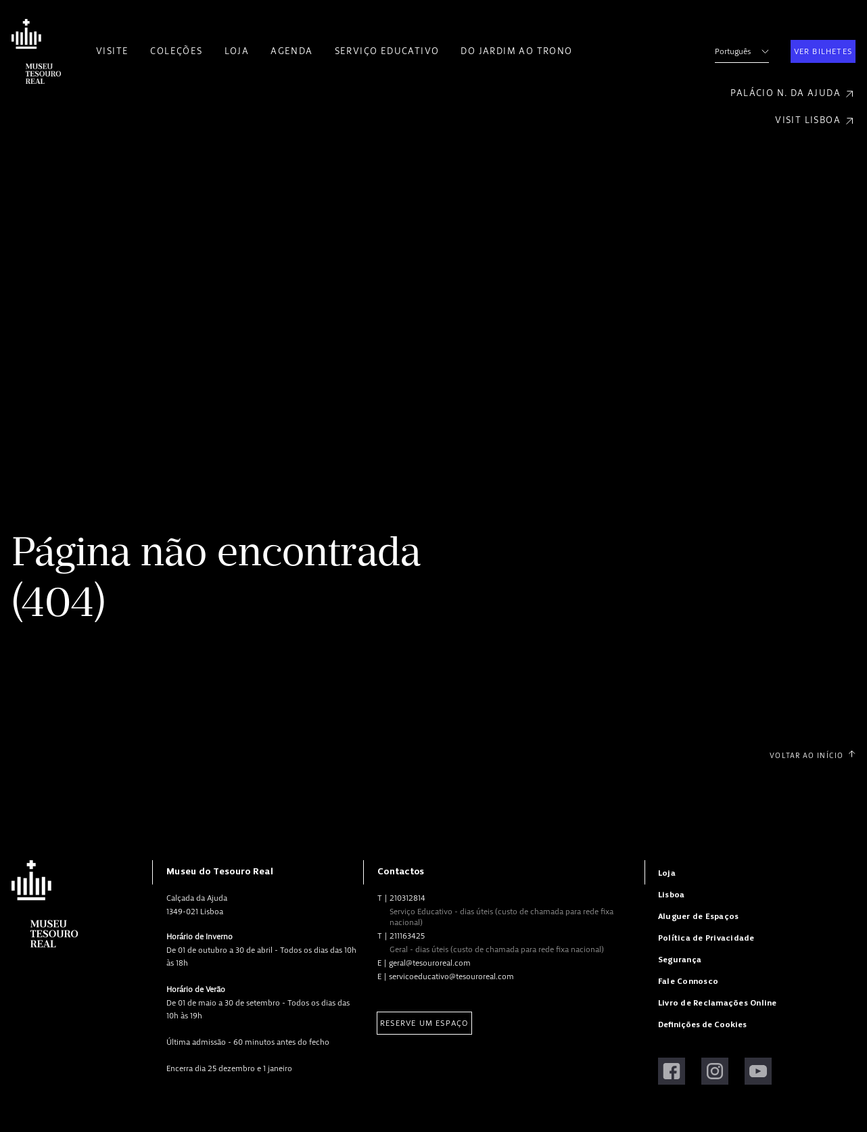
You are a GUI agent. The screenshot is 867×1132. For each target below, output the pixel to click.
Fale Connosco (688, 981)
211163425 (407, 936)
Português (742, 51)
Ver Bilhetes (823, 51)
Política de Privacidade (706, 938)
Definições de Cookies (702, 1025)
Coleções (176, 51)
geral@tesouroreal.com (430, 963)
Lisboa (671, 895)
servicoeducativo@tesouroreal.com (451, 976)
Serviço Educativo (387, 51)
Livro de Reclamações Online (717, 1003)
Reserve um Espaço (424, 1023)
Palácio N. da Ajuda (793, 93)
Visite (112, 51)
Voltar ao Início (813, 755)
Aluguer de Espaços (698, 916)
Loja (237, 51)
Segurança (679, 960)
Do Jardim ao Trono (516, 51)
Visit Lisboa (815, 120)
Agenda (291, 51)
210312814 (407, 898)
